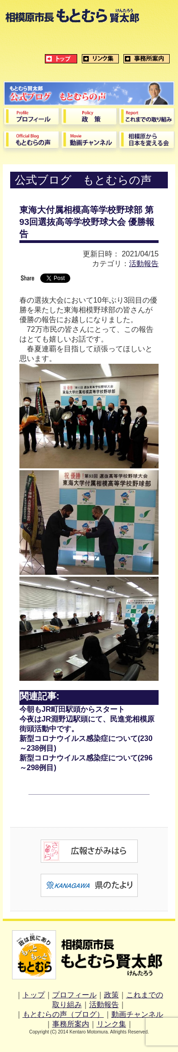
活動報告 (144, 264)
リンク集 (111, 1024)
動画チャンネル (137, 1014)
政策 (111, 995)
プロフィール (74, 995)
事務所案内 (70, 1024)
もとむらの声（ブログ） (63, 1014)
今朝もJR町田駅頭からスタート (72, 709)
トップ (34, 995)
